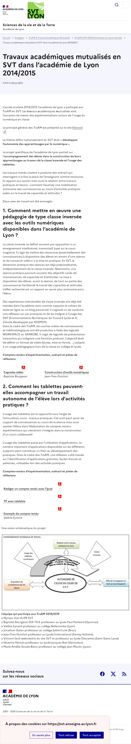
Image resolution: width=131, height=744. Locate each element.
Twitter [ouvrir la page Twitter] (113, 674)
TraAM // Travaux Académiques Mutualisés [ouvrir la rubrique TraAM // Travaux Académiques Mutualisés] (49, 37)
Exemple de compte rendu (21, 514)
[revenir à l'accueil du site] (65, 25)
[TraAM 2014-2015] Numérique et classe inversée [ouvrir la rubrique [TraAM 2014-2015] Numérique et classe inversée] (98, 37)
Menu (126, 4)
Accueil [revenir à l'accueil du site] (6, 37)
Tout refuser (66, 735)
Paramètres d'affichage (112, 729)
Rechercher (116, 4)
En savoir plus (41, 735)
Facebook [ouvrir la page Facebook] (102, 674)
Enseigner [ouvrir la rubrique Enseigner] (19, 37)
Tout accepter (91, 735)
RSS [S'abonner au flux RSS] (124, 674)
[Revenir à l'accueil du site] (21, 697)
